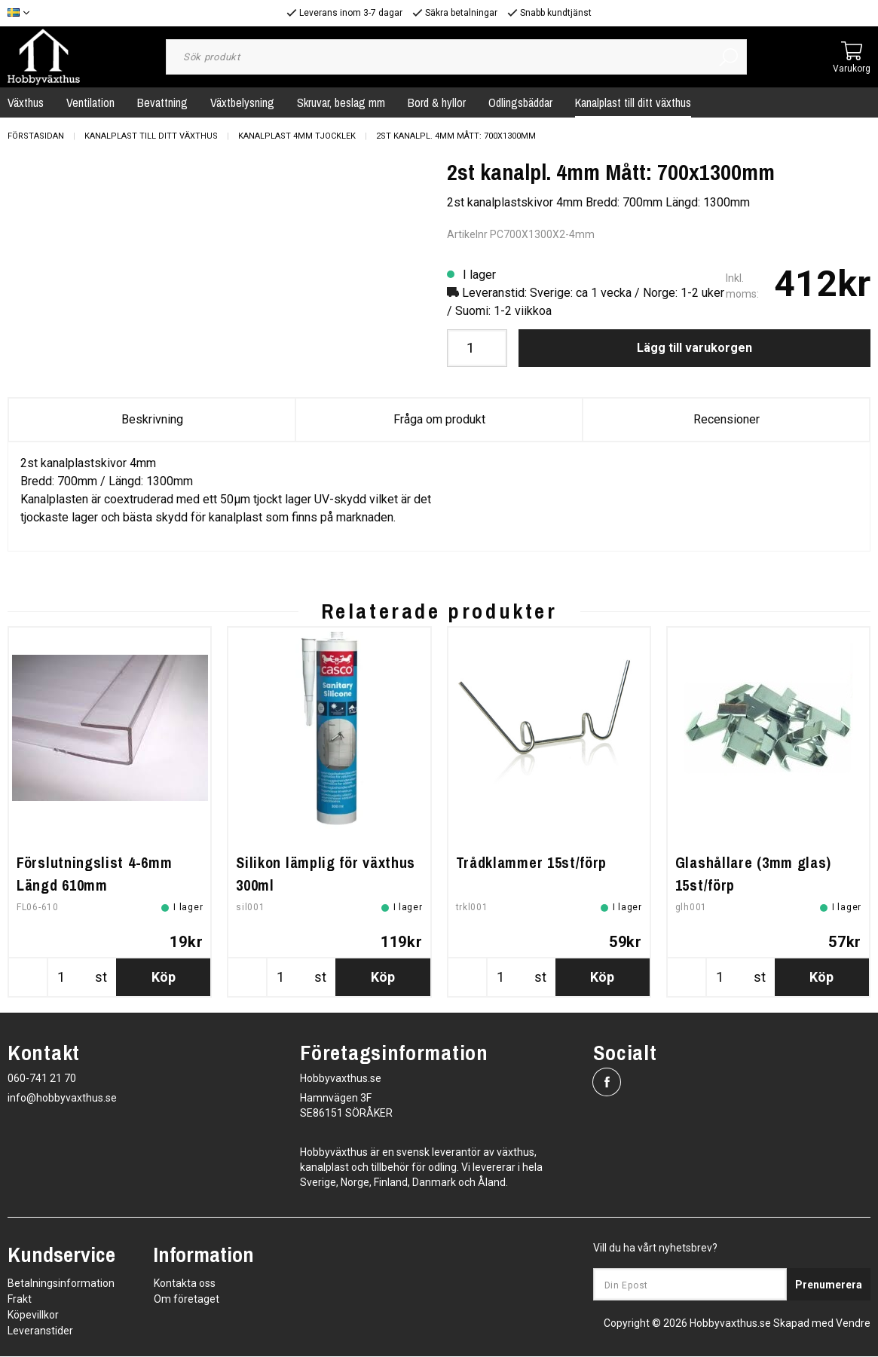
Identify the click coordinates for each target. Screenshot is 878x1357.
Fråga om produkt (439, 419)
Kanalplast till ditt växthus (633, 102)
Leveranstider (40, 1331)
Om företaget (186, 1300)
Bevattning (162, 102)
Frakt (20, 1300)
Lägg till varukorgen (694, 348)
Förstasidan (36, 136)
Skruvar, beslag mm (341, 102)
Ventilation (90, 102)
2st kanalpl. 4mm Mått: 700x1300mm (456, 136)
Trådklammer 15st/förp (531, 863)
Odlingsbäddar (520, 102)
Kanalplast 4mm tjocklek (297, 136)
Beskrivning (152, 419)
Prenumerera (828, 1285)
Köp (163, 978)
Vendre (853, 1324)
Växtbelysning (242, 102)
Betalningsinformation (61, 1284)
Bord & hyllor (437, 102)
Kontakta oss (185, 1284)
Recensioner (726, 419)
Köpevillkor (33, 1316)
